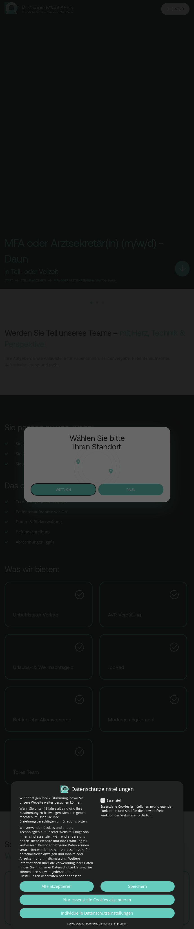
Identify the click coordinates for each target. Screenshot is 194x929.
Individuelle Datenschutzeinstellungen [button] (97, 913)
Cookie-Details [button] (75, 924)
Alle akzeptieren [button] (56, 886)
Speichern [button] (137, 886)
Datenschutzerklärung (69, 868)
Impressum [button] (120, 924)
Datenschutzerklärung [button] (99, 924)
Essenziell (112, 800)
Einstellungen (30, 876)
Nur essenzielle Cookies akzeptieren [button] (97, 900)
